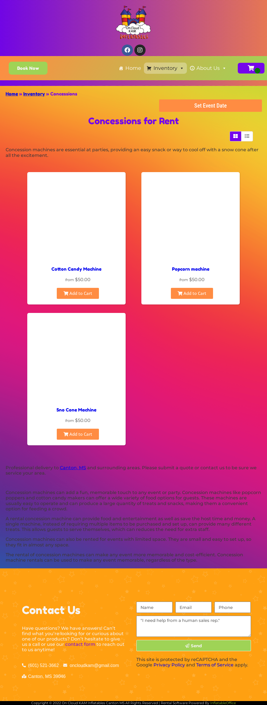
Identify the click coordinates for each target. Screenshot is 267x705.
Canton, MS (73, 467)
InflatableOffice (223, 703)
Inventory (168, 68)
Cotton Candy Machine (76, 269)
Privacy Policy (169, 665)
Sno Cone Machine (76, 410)
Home (133, 68)
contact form (80, 644)
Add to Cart (78, 293)
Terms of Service (215, 665)
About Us (211, 68)
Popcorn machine (190, 269)
